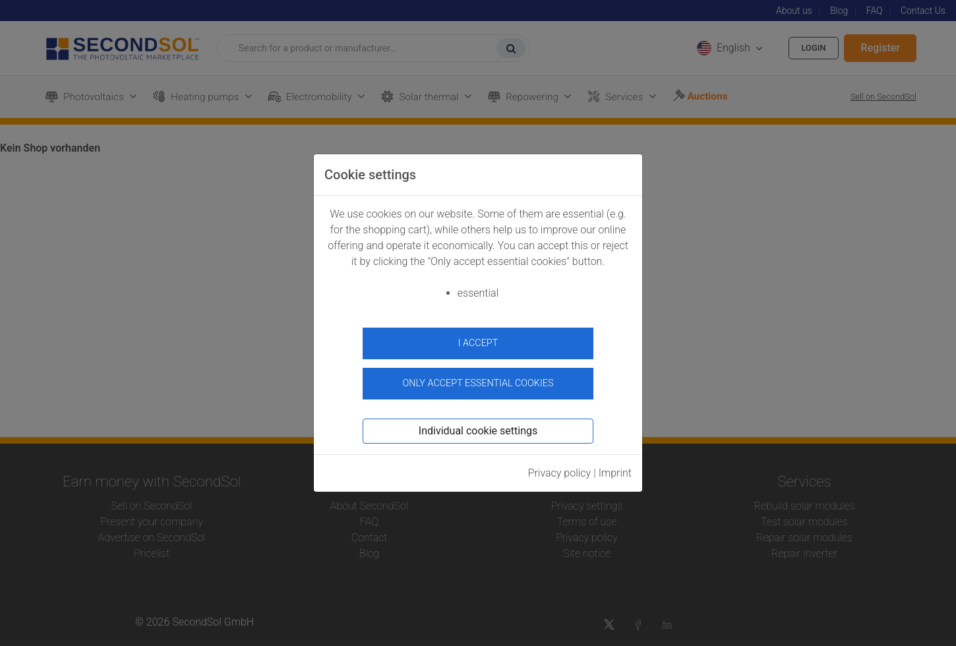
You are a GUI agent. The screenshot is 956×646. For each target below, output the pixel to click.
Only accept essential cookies (478, 378)
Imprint (615, 467)
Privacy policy (559, 467)
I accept (478, 343)
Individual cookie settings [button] (478, 425)
